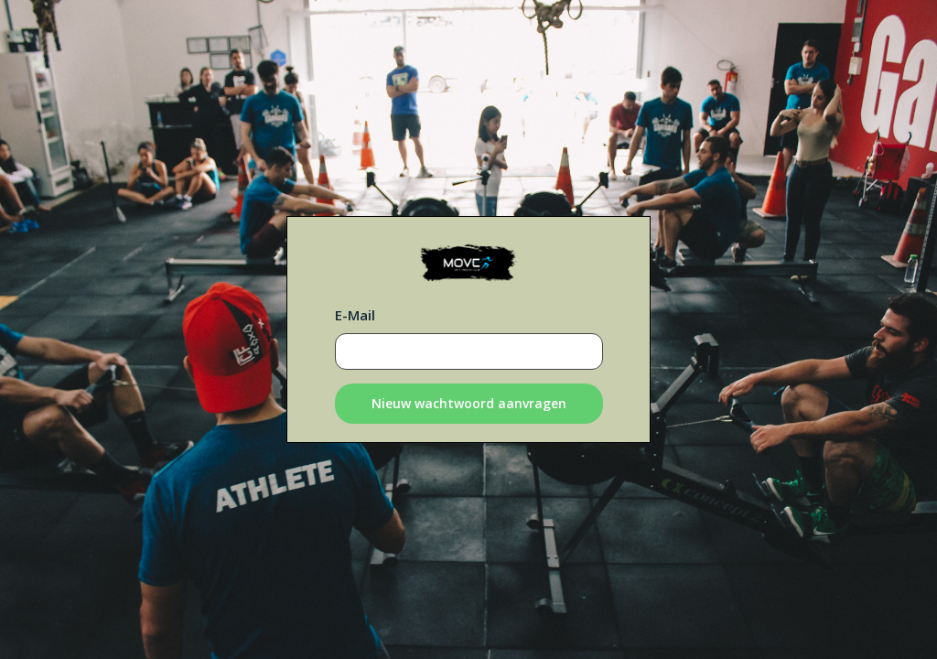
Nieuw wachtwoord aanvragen (469, 403)
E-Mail (355, 315)
